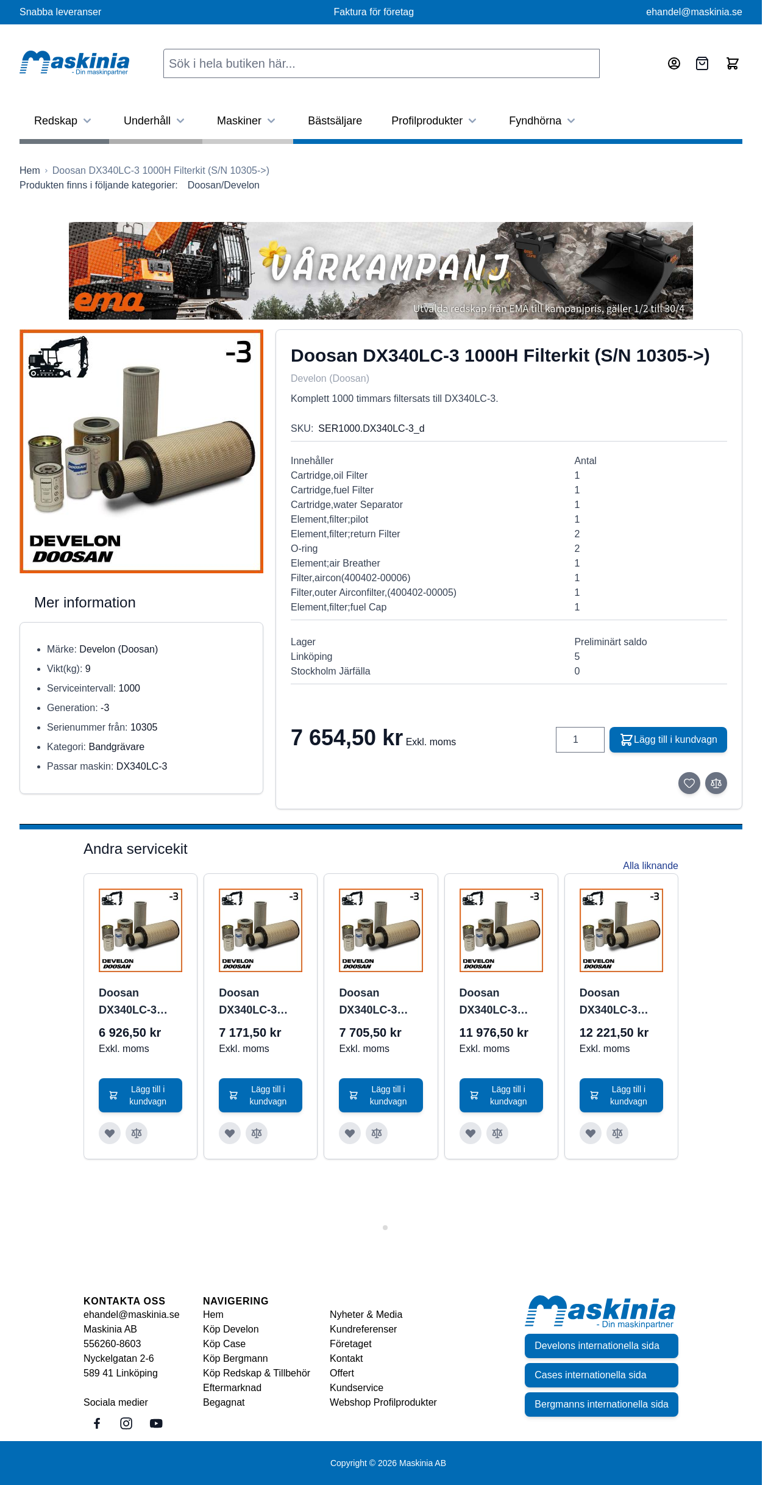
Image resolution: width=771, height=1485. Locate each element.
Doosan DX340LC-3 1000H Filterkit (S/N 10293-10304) (376, 1002)
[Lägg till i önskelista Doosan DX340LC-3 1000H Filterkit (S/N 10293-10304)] (350, 1133)
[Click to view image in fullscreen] (141, 451)
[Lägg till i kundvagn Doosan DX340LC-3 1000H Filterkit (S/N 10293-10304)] (380, 1095)
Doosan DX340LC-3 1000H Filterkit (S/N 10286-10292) (256, 1002)
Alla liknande (650, 866)
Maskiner (248, 120)
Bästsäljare (335, 121)
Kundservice (356, 1388)
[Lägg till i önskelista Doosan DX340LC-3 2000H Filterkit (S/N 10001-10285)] (470, 1133)
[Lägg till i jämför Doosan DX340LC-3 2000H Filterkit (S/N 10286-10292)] (617, 1133)
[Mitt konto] (674, 63)
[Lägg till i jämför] (716, 783)
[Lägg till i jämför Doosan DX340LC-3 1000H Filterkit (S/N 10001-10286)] (136, 1133)
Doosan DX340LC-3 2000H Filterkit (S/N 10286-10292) (617, 1002)
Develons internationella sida (597, 1345)
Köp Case (224, 1344)
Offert (342, 1373)
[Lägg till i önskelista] (689, 783)
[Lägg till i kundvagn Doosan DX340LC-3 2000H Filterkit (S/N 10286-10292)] (621, 1095)
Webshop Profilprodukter (383, 1402)
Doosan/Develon (224, 185)
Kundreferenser (363, 1329)
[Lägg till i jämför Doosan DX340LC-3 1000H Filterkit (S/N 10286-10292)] (257, 1133)
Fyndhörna (543, 120)
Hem (213, 1314)
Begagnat (224, 1402)
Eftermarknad (232, 1388)
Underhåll (156, 120)
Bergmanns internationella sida (602, 1404)
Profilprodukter (435, 120)
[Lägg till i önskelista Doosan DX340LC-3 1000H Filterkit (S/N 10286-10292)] (230, 1133)
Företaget (350, 1344)
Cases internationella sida (590, 1375)
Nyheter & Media (366, 1314)
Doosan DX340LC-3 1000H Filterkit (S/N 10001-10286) (136, 1002)
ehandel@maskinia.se (694, 12)
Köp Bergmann (235, 1358)
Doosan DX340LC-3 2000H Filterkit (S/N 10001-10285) (497, 1002)
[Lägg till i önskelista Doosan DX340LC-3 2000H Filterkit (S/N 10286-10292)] (591, 1133)
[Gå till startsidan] (30, 170)
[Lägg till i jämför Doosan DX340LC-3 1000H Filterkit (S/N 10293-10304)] (377, 1133)
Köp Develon (231, 1329)
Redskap (64, 120)
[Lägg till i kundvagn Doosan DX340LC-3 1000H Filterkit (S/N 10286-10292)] (260, 1095)
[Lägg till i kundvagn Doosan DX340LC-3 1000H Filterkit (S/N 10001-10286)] (140, 1095)
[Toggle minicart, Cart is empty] (732, 63)
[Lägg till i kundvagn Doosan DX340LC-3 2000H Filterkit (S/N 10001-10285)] (501, 1095)
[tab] (376, 1227)
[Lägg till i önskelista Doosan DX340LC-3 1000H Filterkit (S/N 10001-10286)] (110, 1133)
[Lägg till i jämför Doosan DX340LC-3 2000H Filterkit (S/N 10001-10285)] (497, 1133)
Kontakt (346, 1358)
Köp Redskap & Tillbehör (256, 1373)
